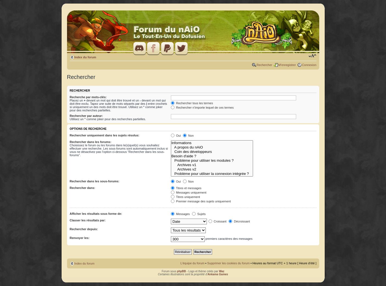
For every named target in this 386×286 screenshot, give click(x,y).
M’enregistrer (287, 65)
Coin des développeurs (212, 152)
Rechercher (264, 65)
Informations (212, 143)
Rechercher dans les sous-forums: (95, 181)
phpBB (181, 271)
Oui (176, 135)
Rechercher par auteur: (86, 115)
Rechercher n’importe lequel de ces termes (202, 107)
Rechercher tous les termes (192, 103)
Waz (221, 271)
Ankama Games (217, 274)
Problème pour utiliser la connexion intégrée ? (212, 174)
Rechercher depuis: (84, 229)
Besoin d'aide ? (212, 156)
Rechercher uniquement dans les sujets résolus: (105, 135)
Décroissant (239, 221)
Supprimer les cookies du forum (228, 263)
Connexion (309, 65)
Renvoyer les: (80, 238)
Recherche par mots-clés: (88, 97)
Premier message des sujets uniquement (201, 201)
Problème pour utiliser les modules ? (212, 160)
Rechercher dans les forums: (91, 142)
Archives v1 (212, 165)
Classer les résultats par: (88, 220)
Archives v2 (212, 169)
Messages (180, 214)
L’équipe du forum (192, 263)
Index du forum (85, 57)
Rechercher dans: (82, 187)
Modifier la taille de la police (312, 56)
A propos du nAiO (212, 147)
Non (188, 135)
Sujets (199, 214)
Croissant (218, 221)
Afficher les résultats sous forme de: (96, 213)
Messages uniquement (189, 192)
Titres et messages (186, 188)
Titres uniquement (185, 197)
